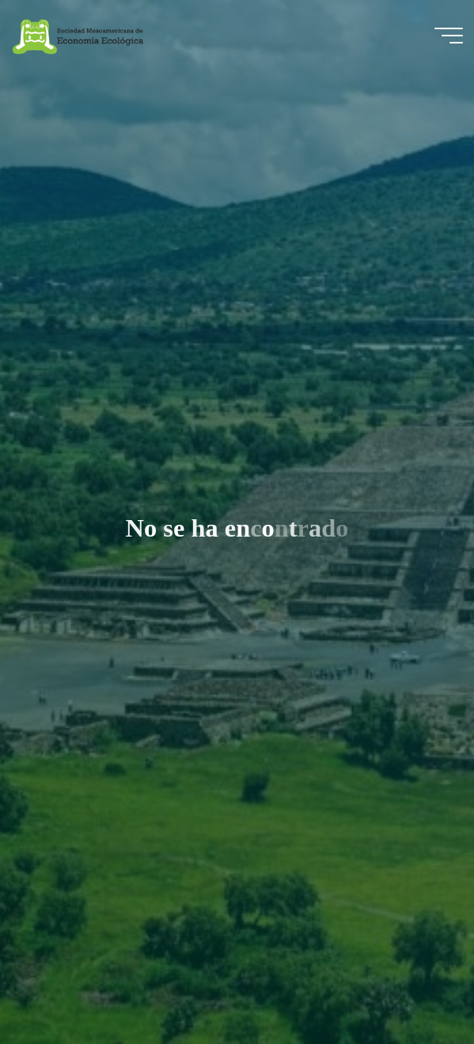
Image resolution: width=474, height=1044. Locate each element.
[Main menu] (448, 35)
